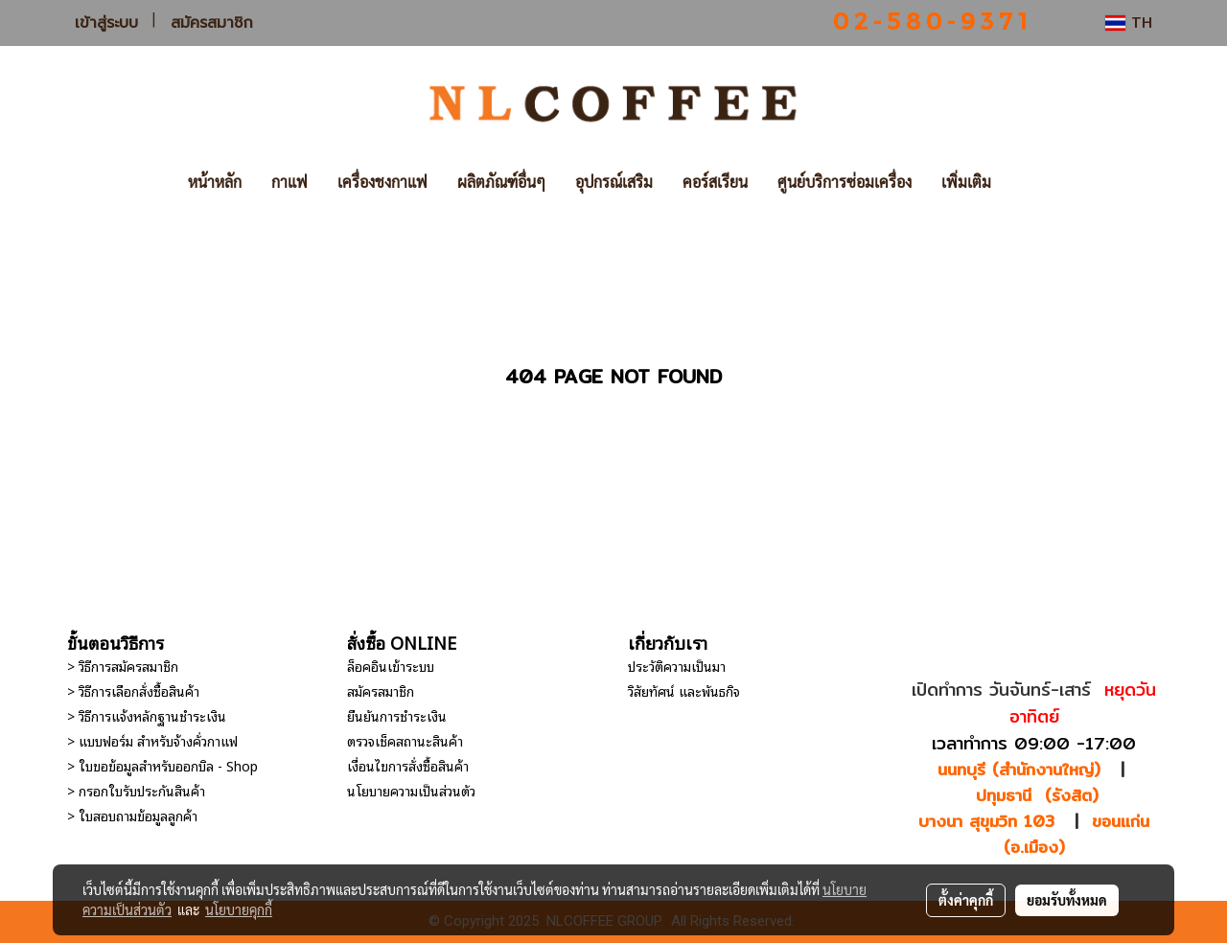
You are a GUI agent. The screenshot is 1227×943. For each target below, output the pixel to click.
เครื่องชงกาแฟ (382, 182)
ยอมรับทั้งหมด (1067, 899)
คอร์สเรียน (715, 182)
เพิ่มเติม (966, 182)
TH (1128, 22)
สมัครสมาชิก (212, 23)
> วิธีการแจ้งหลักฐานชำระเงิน (146, 715)
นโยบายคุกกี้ (238, 909)
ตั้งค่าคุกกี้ (965, 899)
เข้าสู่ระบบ (106, 23)
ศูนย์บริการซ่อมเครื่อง (844, 182)
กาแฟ (289, 182)
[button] (1034, 182)
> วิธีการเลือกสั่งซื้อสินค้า (133, 690)
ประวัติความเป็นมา (677, 666)
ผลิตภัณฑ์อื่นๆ (501, 182)
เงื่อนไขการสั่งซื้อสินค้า (408, 765)
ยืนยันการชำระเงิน (397, 715)
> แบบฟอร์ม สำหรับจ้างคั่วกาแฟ (152, 740)
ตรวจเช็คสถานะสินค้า (405, 740)
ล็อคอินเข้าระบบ (390, 666)
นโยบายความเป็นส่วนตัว (411, 790)
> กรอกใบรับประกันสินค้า (136, 790)
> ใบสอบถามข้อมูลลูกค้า (132, 815)
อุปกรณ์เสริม (614, 182)
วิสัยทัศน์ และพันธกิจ (684, 690)
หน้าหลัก (215, 182)
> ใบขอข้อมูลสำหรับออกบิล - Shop (162, 765)
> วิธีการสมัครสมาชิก (122, 666)
